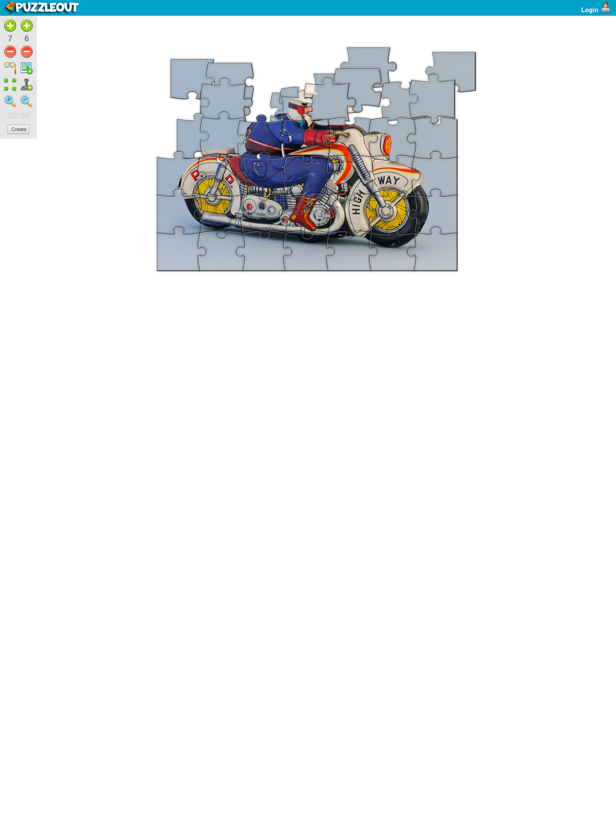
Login (596, 10)
